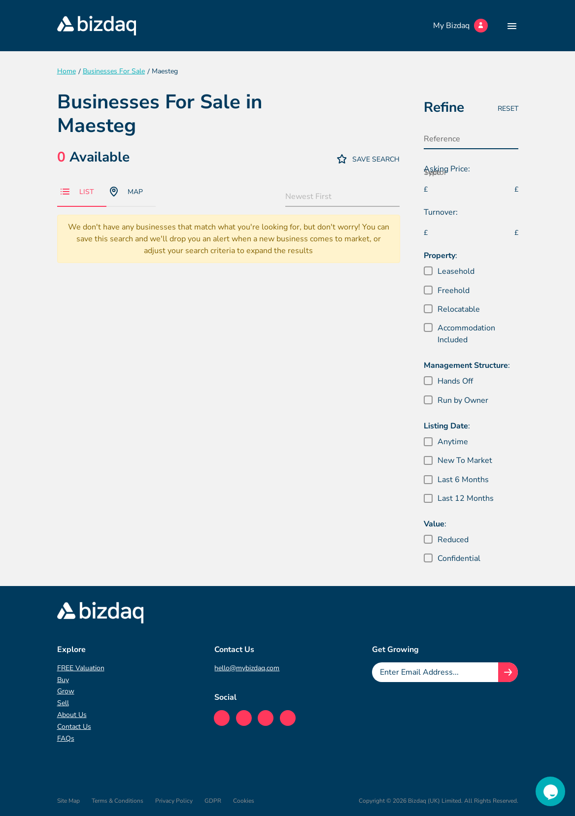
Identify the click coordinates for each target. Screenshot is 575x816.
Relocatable (459, 309)
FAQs (65, 738)
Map (126, 191)
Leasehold (456, 271)
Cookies (243, 801)
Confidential (459, 558)
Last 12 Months (466, 498)
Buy (63, 680)
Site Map (68, 801)
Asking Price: (447, 168)
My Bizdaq (460, 25)
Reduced (453, 539)
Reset (508, 108)
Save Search (368, 158)
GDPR (212, 801)
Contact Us (74, 726)
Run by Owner (463, 400)
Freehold (454, 290)
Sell (63, 703)
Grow (65, 691)
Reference (442, 138)
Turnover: (441, 212)
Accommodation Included (466, 334)
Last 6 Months (463, 479)
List (77, 191)
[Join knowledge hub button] (508, 672)
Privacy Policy (174, 801)
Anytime (453, 441)
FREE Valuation (80, 668)
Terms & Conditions (117, 801)
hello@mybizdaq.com (246, 668)
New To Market (465, 460)
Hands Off (455, 381)
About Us (72, 714)
